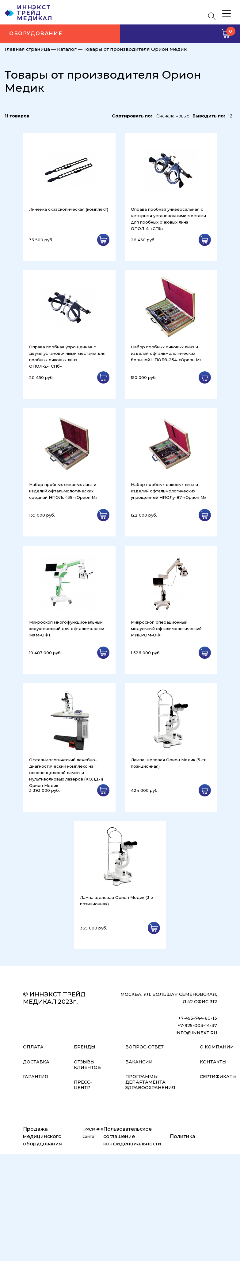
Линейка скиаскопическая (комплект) (68, 209)
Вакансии (139, 1062)
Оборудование (35, 33)
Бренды (84, 1047)
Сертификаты (218, 1076)
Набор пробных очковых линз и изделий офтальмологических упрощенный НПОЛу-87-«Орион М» (168, 491)
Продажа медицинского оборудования (42, 1136)
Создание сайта (92, 1133)
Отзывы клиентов (87, 1064)
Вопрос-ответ (144, 1047)
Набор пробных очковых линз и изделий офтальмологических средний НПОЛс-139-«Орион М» (63, 491)
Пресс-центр (83, 1084)
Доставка (36, 1062)
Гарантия (35, 1076)
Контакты (213, 1062)
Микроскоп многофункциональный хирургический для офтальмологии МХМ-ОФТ (66, 628)
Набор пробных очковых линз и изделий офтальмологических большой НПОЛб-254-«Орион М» (166, 353)
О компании (217, 1047)
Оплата (33, 1047)
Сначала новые (172, 116)
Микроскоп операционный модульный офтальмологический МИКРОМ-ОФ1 (166, 628)
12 (230, 116)
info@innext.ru (196, 1033)
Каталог (67, 49)
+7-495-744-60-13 (197, 1018)
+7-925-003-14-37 (197, 1025)
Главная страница (27, 49)
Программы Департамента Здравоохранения (150, 1082)
